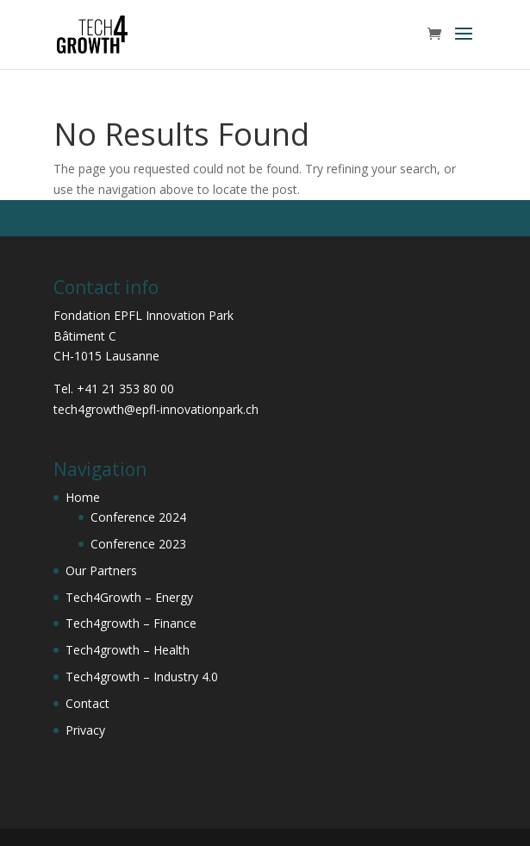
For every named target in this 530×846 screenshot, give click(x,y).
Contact (87, 703)
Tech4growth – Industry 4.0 (141, 676)
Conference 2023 (138, 544)
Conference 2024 (138, 517)
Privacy (85, 730)
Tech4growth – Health (127, 650)
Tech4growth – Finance (130, 623)
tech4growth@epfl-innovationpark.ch (156, 409)
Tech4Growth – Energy (129, 597)
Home (82, 497)
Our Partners (101, 570)
